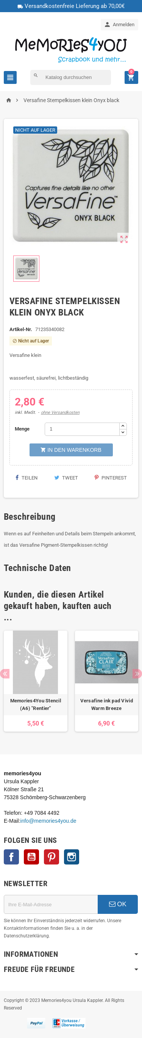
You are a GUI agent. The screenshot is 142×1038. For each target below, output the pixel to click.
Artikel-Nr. (20, 329)
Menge (22, 429)
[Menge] (82, 429)
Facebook (11, 856)
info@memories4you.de (48, 821)
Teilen (26, 478)
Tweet (66, 478)
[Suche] (70, 77)
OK (117, 904)
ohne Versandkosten (60, 412)
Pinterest (111, 478)
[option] (35, 681)
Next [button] (137, 673)
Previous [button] (4, 673)
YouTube (31, 856)
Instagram (71, 856)
